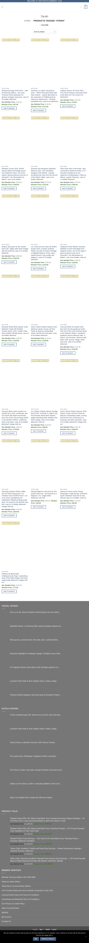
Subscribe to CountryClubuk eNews (16, 886)
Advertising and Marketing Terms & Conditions (20, 899)
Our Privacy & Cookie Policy (13, 904)
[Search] (82, 7)
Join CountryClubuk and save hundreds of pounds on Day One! (27, 890)
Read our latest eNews (11, 882)
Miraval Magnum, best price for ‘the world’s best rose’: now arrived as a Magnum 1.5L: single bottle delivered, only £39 (44, 495)
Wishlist (5, 912)
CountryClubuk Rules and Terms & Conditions (20, 895)
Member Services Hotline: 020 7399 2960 (18, 877)
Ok (36, 939)
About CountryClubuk (10, 908)
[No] (86, 937)
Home (27, 21)
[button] (3, 7)
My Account (6, 917)
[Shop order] (44, 32)
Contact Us (6, 921)
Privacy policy (48, 939)
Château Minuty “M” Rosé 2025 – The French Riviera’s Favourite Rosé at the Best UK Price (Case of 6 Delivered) (73, 94)
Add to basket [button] (9, 108)
